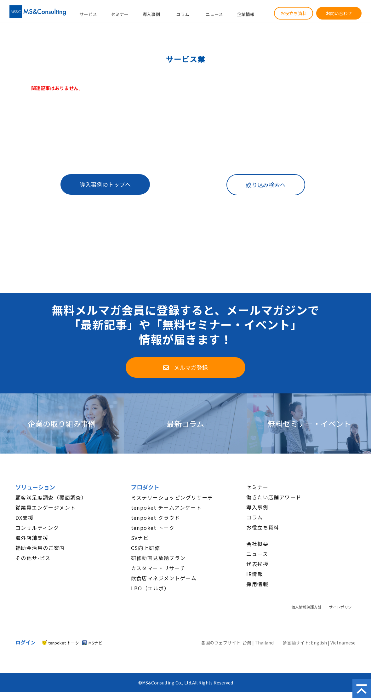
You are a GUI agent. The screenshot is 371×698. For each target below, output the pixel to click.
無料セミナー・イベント (309, 423)
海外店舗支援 (31, 537)
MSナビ (95, 643)
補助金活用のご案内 (40, 548)
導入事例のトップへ (105, 184)
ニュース (214, 14)
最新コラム (185, 423)
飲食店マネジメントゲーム (164, 578)
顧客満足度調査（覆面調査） (51, 497)
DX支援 (24, 517)
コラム (182, 14)
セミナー (119, 14)
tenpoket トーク (153, 527)
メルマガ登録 (191, 367)
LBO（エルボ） (150, 588)
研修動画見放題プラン (158, 558)
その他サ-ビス (33, 558)
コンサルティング (37, 527)
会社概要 (257, 543)
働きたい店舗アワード (273, 497)
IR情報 (254, 574)
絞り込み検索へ (266, 184)
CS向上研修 (145, 548)
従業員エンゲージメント (45, 507)
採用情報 (257, 584)
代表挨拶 (257, 564)
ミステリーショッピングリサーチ (172, 497)
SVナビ (140, 537)
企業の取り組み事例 (62, 423)
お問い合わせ (339, 13)
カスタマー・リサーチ (158, 568)
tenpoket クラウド (155, 517)
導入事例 (151, 14)
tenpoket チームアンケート (166, 507)
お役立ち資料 (293, 13)
